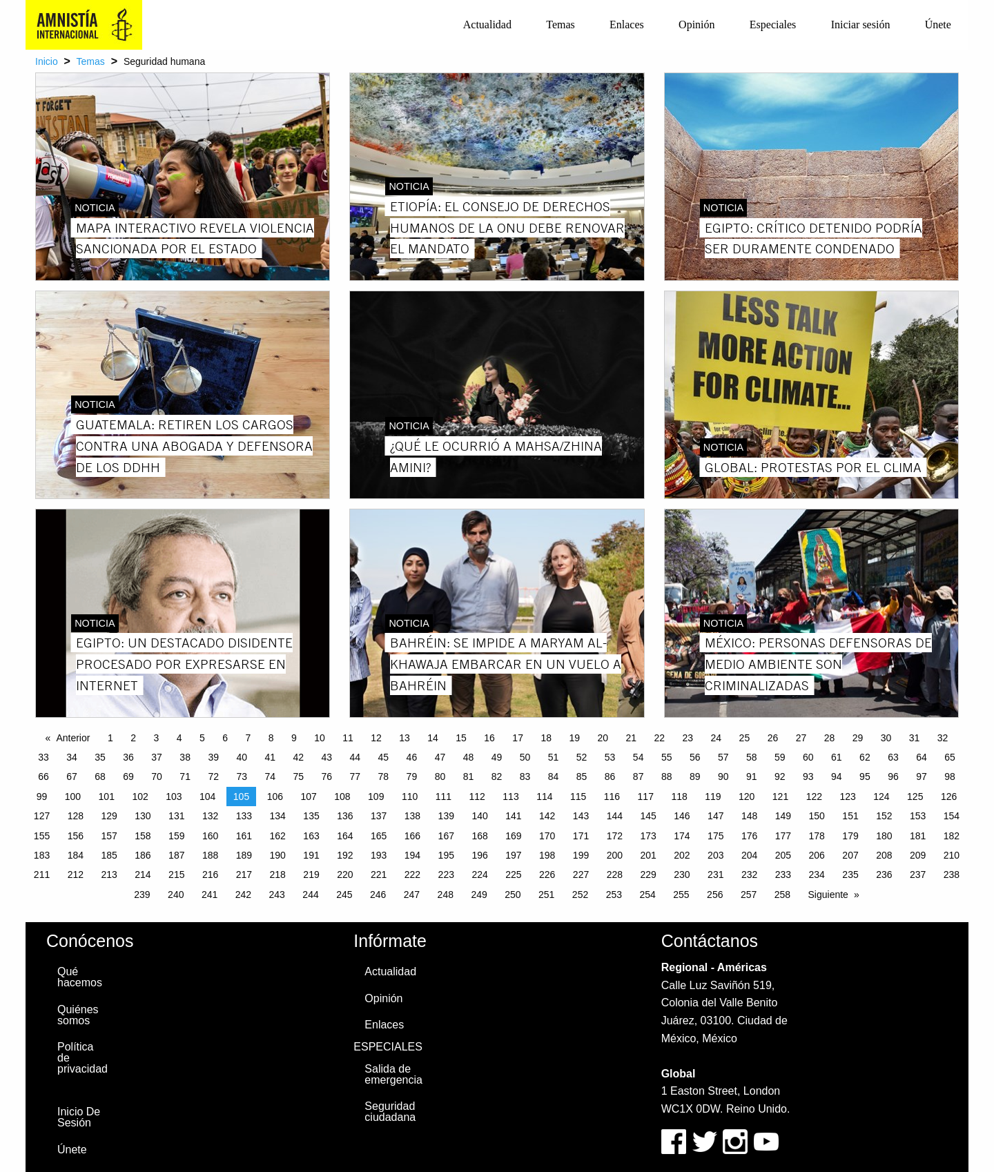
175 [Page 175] (715, 835)
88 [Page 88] (666, 776)
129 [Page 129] (109, 815)
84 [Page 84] (553, 776)
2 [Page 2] (133, 737)
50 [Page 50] (525, 757)
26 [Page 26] (773, 737)
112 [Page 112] (477, 796)
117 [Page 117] (646, 796)
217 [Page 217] (244, 874)
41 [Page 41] (269, 757)
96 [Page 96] (893, 776)
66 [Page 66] (43, 776)
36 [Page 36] (128, 757)
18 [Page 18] (546, 737)
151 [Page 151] (850, 815)
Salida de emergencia (393, 1074)
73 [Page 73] (241, 776)
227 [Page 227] (581, 874)
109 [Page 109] (376, 796)
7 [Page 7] (248, 737)
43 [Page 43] (327, 757)
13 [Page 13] (404, 737)
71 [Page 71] (185, 776)
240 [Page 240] (176, 894)
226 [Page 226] (547, 874)
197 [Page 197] (513, 855)
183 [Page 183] (42, 855)
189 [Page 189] (244, 855)
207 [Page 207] (850, 855)
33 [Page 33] (43, 757)
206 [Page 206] (817, 855)
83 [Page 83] (525, 776)
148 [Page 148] (749, 815)
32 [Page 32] (942, 737)
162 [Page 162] (278, 835)
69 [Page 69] (128, 776)
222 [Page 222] (412, 874)
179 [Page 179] (850, 835)
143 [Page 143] (581, 815)
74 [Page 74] (269, 776)
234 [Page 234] (817, 874)
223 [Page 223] (446, 874)
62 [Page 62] (864, 757)
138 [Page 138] (412, 815)
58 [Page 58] (751, 757)
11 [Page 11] (347, 737)
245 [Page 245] (344, 894)
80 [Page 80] (440, 776)
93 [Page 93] (808, 776)
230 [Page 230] (682, 874)
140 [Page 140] (479, 815)
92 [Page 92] (780, 776)
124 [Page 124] (881, 796)
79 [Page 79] (412, 776)
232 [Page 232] (749, 874)
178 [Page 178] (817, 835)
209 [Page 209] (918, 855)
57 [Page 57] (723, 757)
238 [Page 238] (951, 874)
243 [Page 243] (277, 894)
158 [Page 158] (142, 835)
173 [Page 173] (648, 835)
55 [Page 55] (666, 757)
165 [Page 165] (379, 835)
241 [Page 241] (209, 894)
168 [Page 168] (479, 835)
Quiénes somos (78, 1015)
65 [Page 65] (949, 757)
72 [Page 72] (213, 776)
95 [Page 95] (864, 776)
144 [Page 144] (615, 815)
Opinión (696, 24)
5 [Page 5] (202, 737)
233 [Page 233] (783, 874)
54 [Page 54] (638, 757)
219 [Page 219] (311, 874)
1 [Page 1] (110, 737)
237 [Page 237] (918, 874)
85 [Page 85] (581, 776)
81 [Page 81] (468, 776)
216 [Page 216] (210, 874)
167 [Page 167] (446, 835)
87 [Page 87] (638, 776)
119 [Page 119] (713, 796)
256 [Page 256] (715, 894)
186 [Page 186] (142, 855)
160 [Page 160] (210, 835)
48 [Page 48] (468, 757)
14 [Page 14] (432, 737)
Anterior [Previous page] (73, 737)
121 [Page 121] (780, 796)
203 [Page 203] (715, 855)
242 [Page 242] (243, 894)
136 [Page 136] (345, 815)
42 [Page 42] (298, 757)
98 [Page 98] (949, 776)
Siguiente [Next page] (828, 894)
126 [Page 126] (949, 796)
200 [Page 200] (615, 855)
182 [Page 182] (951, 835)
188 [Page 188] (210, 855)
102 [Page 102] (140, 796)
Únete (938, 24)
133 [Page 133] (244, 815)
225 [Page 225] (513, 874)
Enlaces (627, 24)
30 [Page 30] (886, 737)
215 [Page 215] (176, 874)
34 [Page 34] (71, 757)
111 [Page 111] (443, 796)
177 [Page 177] (783, 835)
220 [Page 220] (345, 874)
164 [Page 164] (345, 835)
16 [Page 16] (489, 737)
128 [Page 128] (76, 815)
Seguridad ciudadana (390, 1111)
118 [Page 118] (679, 796)
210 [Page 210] (951, 855)
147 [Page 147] (715, 815)
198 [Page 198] (547, 855)
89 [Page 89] (695, 776)
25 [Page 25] (744, 737)
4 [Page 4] (179, 737)
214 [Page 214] (142, 874)
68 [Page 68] (100, 776)
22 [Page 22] (659, 737)
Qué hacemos (79, 977)
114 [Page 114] (544, 796)
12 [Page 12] (376, 737)
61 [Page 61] (836, 757)
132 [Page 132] (210, 815)
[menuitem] (487, 25)
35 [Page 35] (100, 757)
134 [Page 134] (278, 815)
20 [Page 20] (602, 737)
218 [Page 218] (278, 874)
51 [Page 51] (553, 757)
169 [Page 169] (513, 835)
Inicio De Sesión (78, 1117)
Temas (560, 24)
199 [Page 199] (581, 855)
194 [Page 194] (412, 855)
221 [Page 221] (379, 874)
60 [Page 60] (808, 757)
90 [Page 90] (723, 776)
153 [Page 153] (918, 815)
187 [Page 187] (176, 855)
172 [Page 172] (615, 835)
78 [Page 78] (383, 776)
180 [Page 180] (884, 835)
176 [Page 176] (749, 835)
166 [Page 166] (412, 835)
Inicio (46, 61)
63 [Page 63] (893, 757)
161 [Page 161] (244, 835)
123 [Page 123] (847, 796)
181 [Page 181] (918, 835)
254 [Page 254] (647, 894)
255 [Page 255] (681, 894)
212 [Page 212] (76, 874)
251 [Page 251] (546, 894)
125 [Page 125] (915, 796)
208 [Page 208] (884, 855)
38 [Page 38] (185, 757)
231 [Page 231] (715, 874)
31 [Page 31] (914, 737)
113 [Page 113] (510, 796)
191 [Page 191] (311, 855)
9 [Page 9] (294, 737)
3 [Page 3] (156, 737)
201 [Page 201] (648, 855)
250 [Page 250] (512, 894)
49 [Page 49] (497, 757)
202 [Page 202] (682, 855)
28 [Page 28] (829, 737)
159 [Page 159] (176, 835)
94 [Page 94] (836, 776)
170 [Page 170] (547, 835)
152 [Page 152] (884, 815)
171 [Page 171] (581, 835)
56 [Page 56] (695, 757)
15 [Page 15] (461, 737)
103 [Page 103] (174, 796)
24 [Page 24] (716, 737)
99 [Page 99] (42, 796)
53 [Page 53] (610, 757)
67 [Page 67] (71, 776)
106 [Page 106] (275, 796)
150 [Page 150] (817, 815)
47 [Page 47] (440, 757)
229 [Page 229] (648, 874)
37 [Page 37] (156, 757)
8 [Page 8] (271, 737)
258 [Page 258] (782, 894)
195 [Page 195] (446, 855)
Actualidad (487, 24)
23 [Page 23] (688, 737)
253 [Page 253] (614, 894)
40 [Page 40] (241, 757)
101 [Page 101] (107, 796)
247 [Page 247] (412, 894)
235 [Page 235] (850, 874)
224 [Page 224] (479, 874)
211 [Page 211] (42, 874)
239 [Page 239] (142, 894)
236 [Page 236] (884, 874)
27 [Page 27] (801, 737)
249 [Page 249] (479, 894)
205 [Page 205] (783, 855)
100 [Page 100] (73, 796)
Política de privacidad (82, 1058)
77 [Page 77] (355, 776)
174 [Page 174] (682, 835)
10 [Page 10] (319, 737)
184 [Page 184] (76, 855)
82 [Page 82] (497, 776)
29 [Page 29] (858, 737)
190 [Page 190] (278, 855)
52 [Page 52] (581, 757)
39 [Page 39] (213, 757)
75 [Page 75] (298, 776)
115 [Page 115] (578, 796)
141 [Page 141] (513, 815)
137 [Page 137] (379, 815)
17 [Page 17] (517, 737)
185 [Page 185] (109, 855)
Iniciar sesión (860, 24)
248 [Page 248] (446, 894)
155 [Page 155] (42, 835)
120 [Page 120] (746, 796)
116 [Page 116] (612, 796)
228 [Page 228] (615, 874)
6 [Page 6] (225, 737)
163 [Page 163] (311, 835)
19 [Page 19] (574, 737)
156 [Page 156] (76, 835)
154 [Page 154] (951, 815)
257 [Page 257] (749, 894)
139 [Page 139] (446, 815)
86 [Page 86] (610, 776)
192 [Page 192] (345, 855)
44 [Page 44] (355, 757)
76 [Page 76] (327, 776)
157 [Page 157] (109, 835)
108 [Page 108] (342, 796)
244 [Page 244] (310, 894)
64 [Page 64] (921, 757)
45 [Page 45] (383, 757)
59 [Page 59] (780, 757)
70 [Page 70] (156, 776)
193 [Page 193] (379, 855)
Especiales (773, 24)
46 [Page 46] (412, 757)
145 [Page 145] (648, 815)
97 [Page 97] (921, 776)
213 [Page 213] (109, 874)
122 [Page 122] (814, 796)
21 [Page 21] (630, 737)
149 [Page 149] (783, 815)
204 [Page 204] (749, 855)
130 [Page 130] (142, 815)
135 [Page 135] (311, 815)
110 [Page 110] (410, 796)
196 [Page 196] (479, 855)
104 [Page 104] (207, 796)
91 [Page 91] (751, 776)
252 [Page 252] (580, 894)
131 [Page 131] (176, 815)
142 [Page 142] (547, 815)
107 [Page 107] (308, 796)
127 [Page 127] (42, 815)
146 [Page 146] (682, 815)
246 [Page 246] (378, 894)
